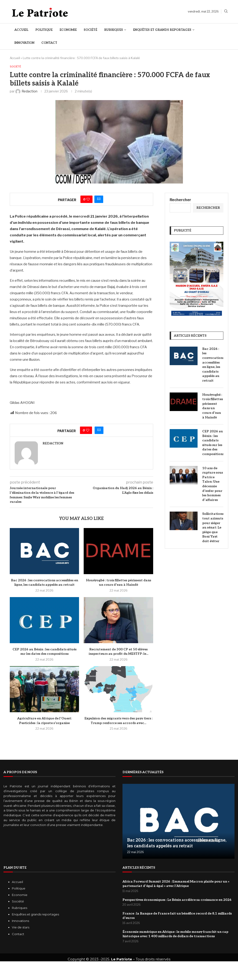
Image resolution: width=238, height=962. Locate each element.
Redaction (53, 444)
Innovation (24, 43)
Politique (44, 30)
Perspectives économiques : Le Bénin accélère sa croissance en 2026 (176, 900)
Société (90, 30)
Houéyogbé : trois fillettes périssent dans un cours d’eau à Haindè (212, 406)
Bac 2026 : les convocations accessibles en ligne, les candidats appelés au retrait (212, 365)
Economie (68, 30)
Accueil (21, 30)
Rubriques (113, 30)
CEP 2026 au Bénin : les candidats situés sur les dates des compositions (212, 443)
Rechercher (180, 200)
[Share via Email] (98, 199)
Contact (49, 43)
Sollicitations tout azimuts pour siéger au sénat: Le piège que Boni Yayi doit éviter (212, 528)
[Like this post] (88, 199)
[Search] (226, 11)
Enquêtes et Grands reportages (162, 30)
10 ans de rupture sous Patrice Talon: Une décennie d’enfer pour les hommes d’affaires (212, 484)
